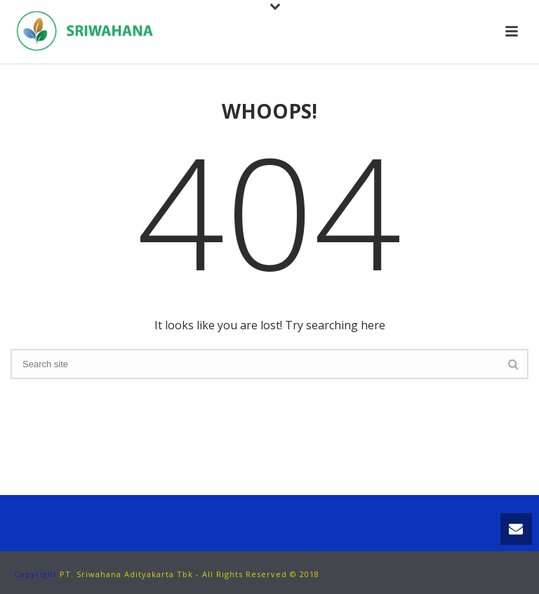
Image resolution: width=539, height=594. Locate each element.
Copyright (35, 574)
